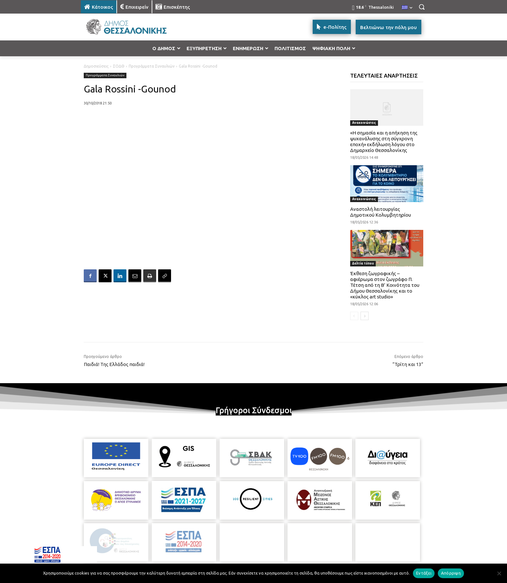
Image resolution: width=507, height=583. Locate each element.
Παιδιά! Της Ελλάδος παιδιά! (114, 364)
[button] (421, 6)
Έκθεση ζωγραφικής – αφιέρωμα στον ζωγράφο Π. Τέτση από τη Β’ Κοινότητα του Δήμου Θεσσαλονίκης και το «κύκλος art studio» (384, 285)
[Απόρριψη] (499, 573)
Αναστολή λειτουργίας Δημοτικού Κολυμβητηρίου (380, 212)
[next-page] (365, 316)
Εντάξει (423, 573)
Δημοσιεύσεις (96, 66)
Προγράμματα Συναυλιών (152, 66)
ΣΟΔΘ (118, 66)
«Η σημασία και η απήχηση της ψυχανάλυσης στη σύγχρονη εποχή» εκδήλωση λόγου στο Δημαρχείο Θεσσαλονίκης (383, 141)
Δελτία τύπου (363, 263)
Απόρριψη (451, 573)
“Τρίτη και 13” (408, 364)
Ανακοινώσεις (364, 122)
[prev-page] (354, 316)
